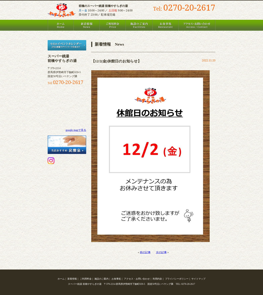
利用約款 (157, 278)
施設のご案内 (138, 25)
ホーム (60, 25)
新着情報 (86, 25)
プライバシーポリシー (177, 278)
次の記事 (161, 252)
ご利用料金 (112, 25)
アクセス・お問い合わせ (196, 25)
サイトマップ (198, 278)
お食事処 (165, 25)
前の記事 (145, 252)
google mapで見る (76, 130)
